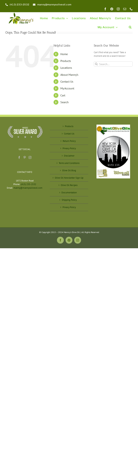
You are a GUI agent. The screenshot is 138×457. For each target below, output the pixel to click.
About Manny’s (69, 74)
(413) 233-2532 (28, 184)
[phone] (131, 9)
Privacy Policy (69, 148)
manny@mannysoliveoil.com (27, 187)
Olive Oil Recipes (69, 185)
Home (64, 54)
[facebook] (105, 9)
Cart (62, 95)
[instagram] (118, 9)
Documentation (69, 192)
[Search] (96, 64)
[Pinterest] (24, 157)
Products (65, 61)
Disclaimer (69, 155)
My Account (67, 88)
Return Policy (69, 141)
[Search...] (113, 64)
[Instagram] (30, 157)
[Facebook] (19, 157)
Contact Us (66, 81)
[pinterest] (111, 9)
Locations (66, 67)
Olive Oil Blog (69, 170)
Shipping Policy (69, 199)
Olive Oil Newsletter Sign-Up (69, 177)
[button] (130, 25)
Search (64, 102)
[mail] (124, 9)
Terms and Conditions (69, 163)
